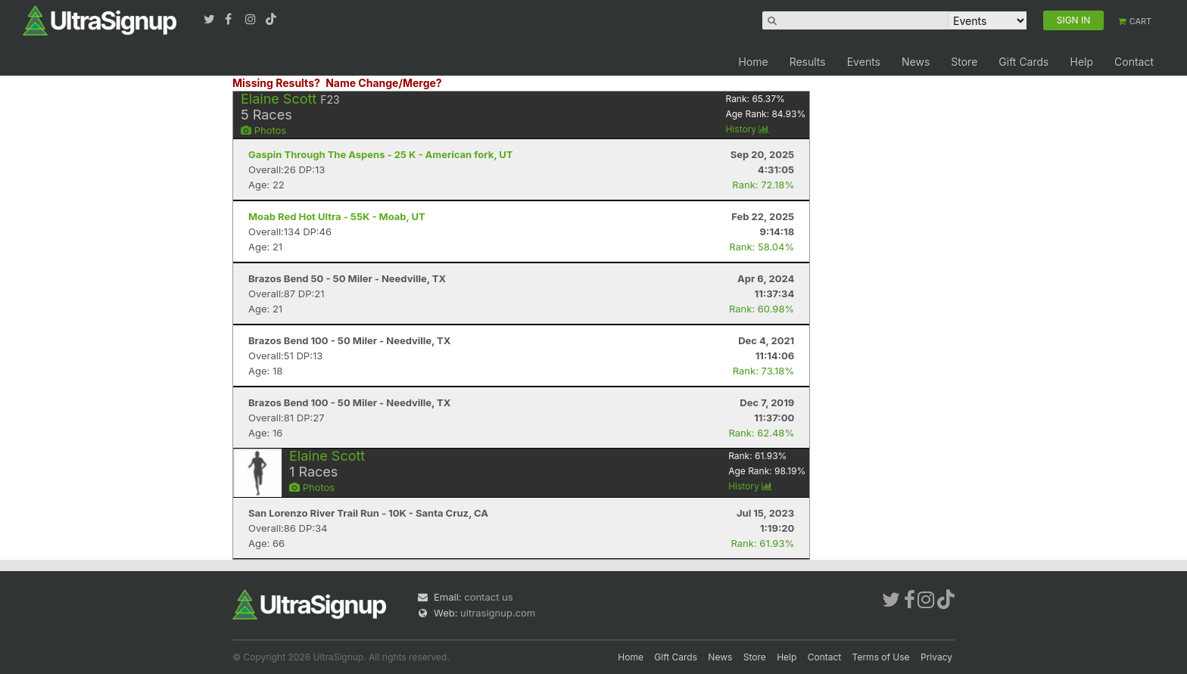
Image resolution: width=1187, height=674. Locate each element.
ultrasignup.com (497, 613)
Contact (1134, 61)
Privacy (936, 657)
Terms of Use (881, 657)
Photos (263, 130)
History (747, 129)
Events (863, 61)
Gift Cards (1023, 61)
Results (808, 61)
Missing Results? (276, 82)
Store (964, 61)
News (916, 61)
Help (1081, 61)
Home (753, 61)
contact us (488, 597)
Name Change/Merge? (384, 82)
